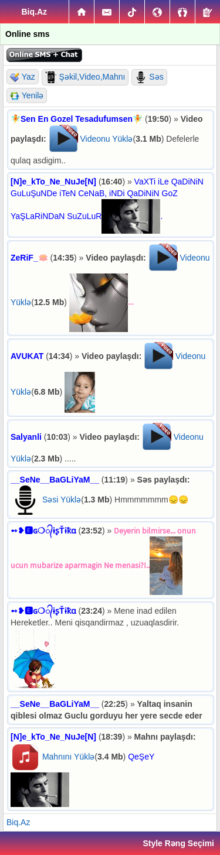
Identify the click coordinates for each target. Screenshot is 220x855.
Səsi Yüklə (61, 499)
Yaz (22, 77)
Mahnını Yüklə (68, 756)
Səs (149, 77)
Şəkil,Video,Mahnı (85, 77)
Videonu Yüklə (106, 138)
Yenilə (26, 96)
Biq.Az (18, 822)
